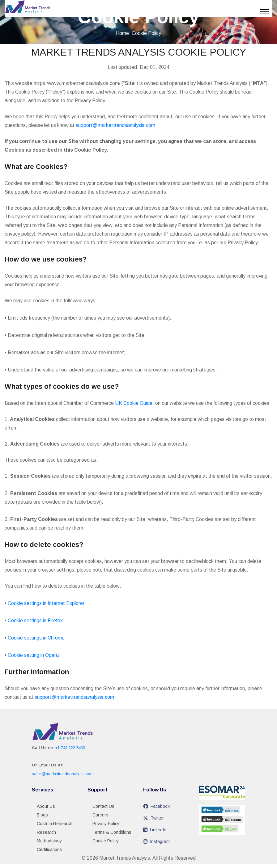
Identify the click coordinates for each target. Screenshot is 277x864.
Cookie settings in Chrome (36, 637)
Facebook (156, 806)
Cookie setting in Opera (33, 655)
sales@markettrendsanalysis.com (63, 773)
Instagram (156, 841)
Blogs (42, 814)
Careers (100, 814)
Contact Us (103, 806)
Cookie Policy (105, 840)
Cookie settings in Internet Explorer (46, 603)
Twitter (153, 818)
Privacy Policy (105, 823)
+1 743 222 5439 (70, 747)
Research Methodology (49, 836)
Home (122, 33)
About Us (46, 806)
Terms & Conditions (111, 832)
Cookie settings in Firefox (35, 620)
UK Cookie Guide (133, 403)
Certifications (49, 849)
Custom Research (54, 823)
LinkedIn (154, 829)
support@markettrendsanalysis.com (115, 125)
